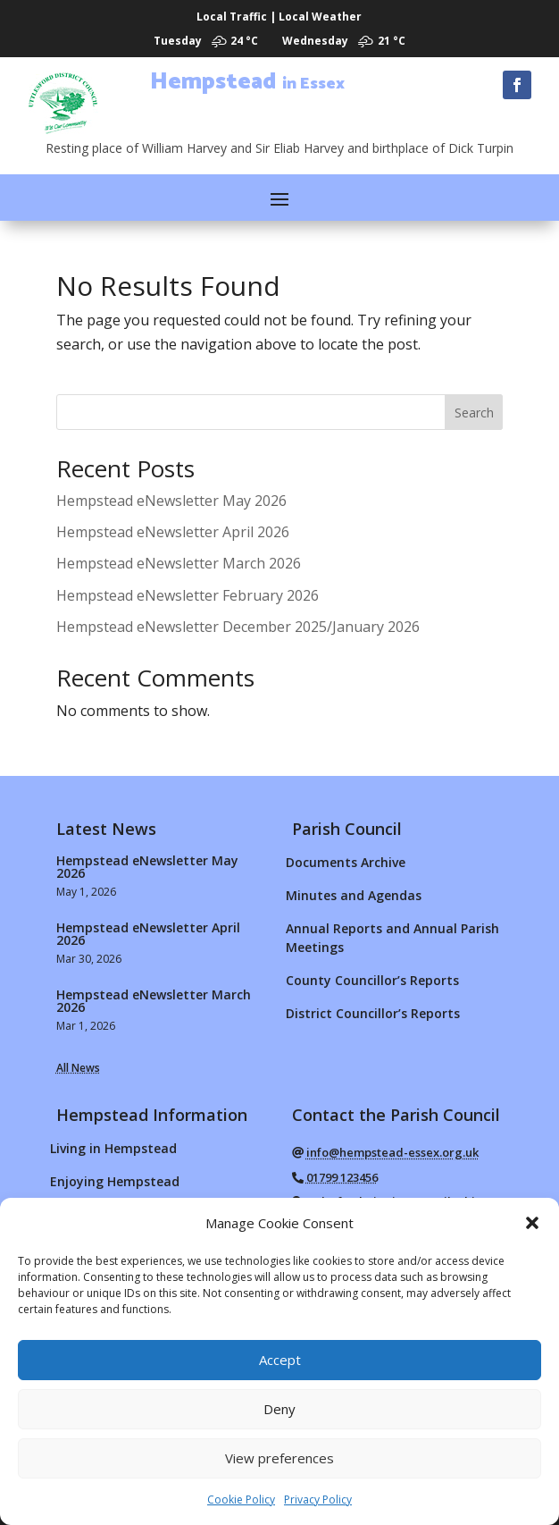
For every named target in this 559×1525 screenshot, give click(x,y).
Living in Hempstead (113, 1148)
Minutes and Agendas (353, 895)
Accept (280, 1360)
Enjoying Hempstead (114, 1181)
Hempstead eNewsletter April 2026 (172, 532)
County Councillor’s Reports (372, 980)
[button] (532, 1223)
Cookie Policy (241, 1499)
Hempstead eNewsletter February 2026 (187, 595)
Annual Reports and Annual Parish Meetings (392, 938)
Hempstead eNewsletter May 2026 (171, 500)
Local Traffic (231, 16)
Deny (279, 1409)
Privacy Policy (318, 1499)
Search (474, 412)
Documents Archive (345, 862)
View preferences (279, 1458)
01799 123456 (342, 1177)
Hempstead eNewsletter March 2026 (178, 563)
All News (78, 1067)
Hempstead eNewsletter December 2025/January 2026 (238, 626)
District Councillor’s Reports (373, 1013)
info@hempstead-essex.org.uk (392, 1152)
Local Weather (320, 16)
